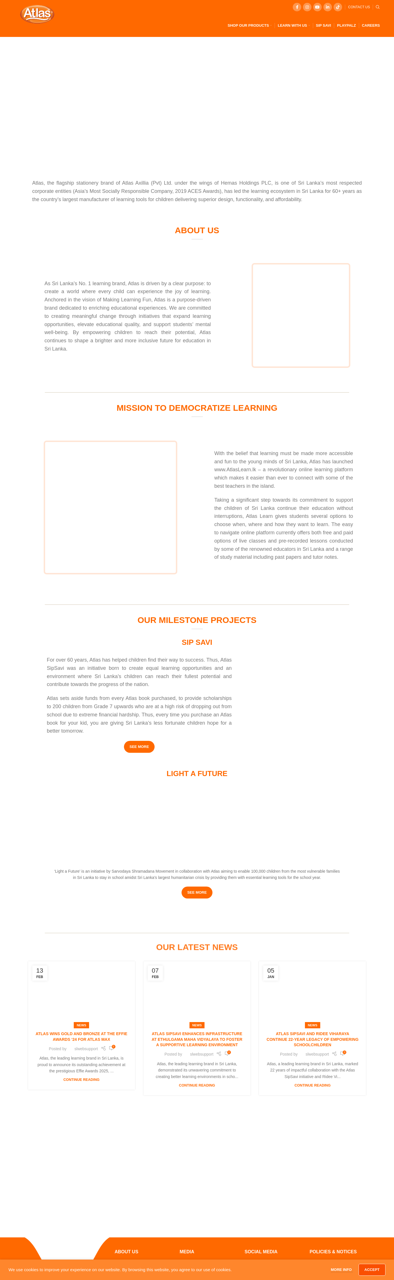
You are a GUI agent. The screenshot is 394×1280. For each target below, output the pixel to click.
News (81, 1025)
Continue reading (81, 1080)
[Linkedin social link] (327, 7)
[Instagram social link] (307, 7)
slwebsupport (86, 1048)
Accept (372, 1270)
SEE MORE (139, 747)
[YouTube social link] (317, 7)
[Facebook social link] (297, 7)
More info (342, 1270)
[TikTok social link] (338, 7)
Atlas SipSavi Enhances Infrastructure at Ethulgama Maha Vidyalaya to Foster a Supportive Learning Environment (197, 1039)
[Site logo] (37, 14)
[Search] (378, 7)
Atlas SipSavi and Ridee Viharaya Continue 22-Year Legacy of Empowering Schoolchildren (313, 1039)
